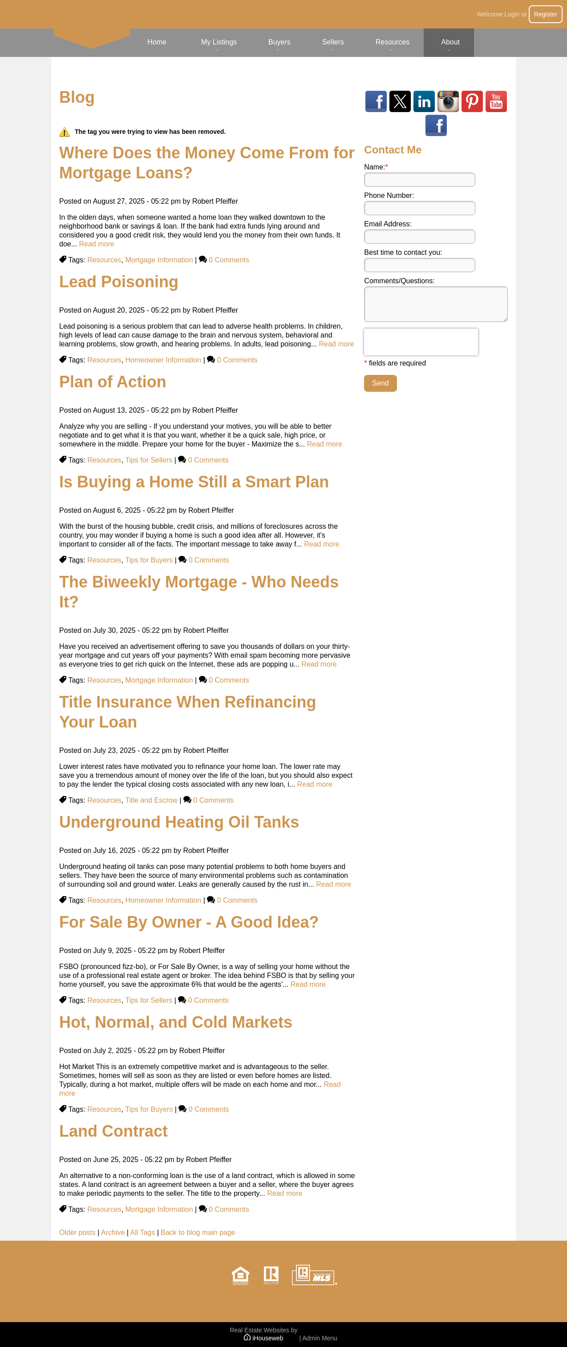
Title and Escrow (151, 800)
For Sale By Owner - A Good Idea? (189, 922)
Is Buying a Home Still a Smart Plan (194, 482)
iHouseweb (263, 1338)
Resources (104, 260)
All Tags (142, 1232)
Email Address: (388, 224)
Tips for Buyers (149, 560)
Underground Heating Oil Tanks (179, 822)
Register (545, 14)
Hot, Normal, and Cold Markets (175, 1022)
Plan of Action (112, 382)
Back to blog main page (198, 1232)
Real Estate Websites (259, 1330)
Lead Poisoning (118, 282)
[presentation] (421, 342)
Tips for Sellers (148, 460)
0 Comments (229, 260)
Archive (113, 1232)
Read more (96, 244)
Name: (376, 167)
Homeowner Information (164, 360)
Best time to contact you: (403, 252)
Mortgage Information (159, 260)
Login (511, 14)
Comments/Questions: (399, 281)
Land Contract (113, 1131)
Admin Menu (319, 1338)
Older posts (77, 1232)
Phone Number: (389, 195)
